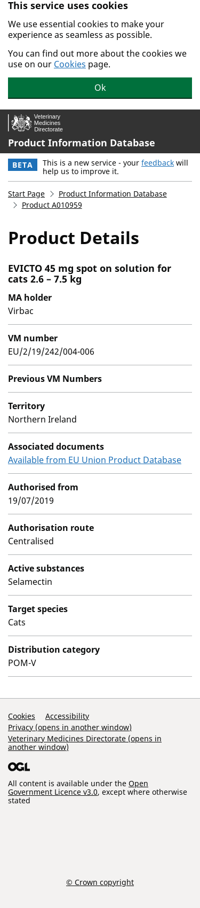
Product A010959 (52, 205)
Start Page (26, 194)
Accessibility (67, 716)
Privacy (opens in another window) (70, 727)
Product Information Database (81, 142)
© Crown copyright (100, 882)
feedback (157, 163)
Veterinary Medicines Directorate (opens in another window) (85, 742)
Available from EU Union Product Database (94, 460)
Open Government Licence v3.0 (78, 787)
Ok (100, 87)
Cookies (70, 64)
